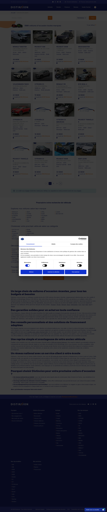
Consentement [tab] (30, 244)
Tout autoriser (75, 272)
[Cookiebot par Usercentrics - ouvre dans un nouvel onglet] (79, 239)
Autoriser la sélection (53, 272)
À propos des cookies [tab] (77, 244)
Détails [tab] (53, 244)
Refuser (31, 272)
